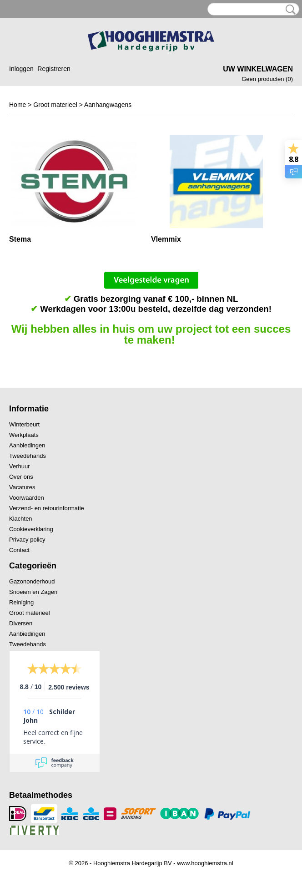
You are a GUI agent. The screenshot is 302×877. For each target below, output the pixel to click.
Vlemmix (166, 239)
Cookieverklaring (31, 529)
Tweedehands (27, 455)
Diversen (20, 623)
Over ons (21, 476)
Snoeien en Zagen (33, 591)
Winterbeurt (24, 424)
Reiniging (21, 602)
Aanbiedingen (27, 445)
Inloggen (21, 68)
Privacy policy (27, 539)
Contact (19, 550)
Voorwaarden (26, 497)
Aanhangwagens (107, 104)
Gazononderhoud (32, 581)
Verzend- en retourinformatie (46, 508)
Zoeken (289, 9)
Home (17, 104)
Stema (20, 239)
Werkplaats (24, 434)
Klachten (20, 518)
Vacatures (22, 487)
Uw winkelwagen (258, 69)
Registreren (53, 68)
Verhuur (19, 466)
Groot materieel (55, 104)
